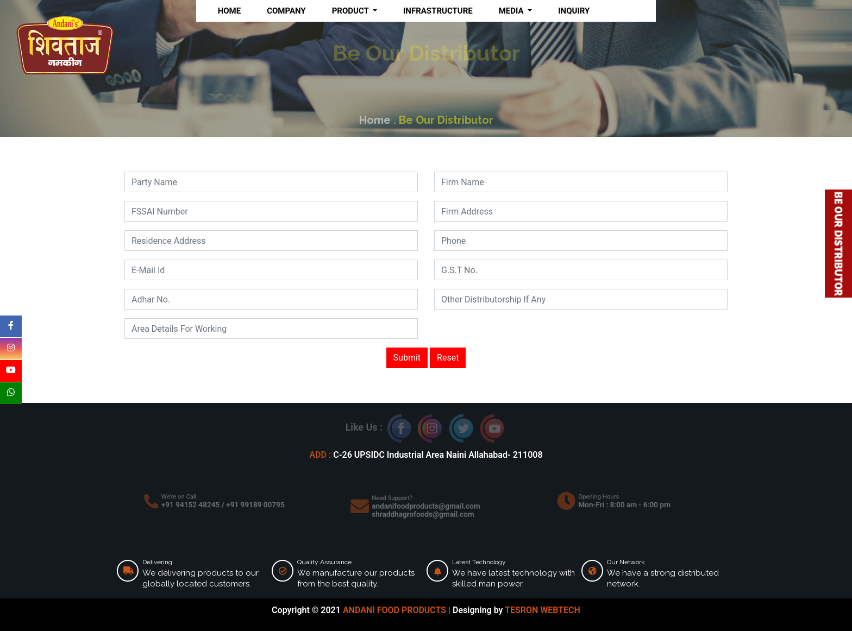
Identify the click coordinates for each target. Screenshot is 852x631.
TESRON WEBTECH (542, 610)
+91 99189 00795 (251, 504)
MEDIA (512, 11)
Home (376, 120)
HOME (229, 11)
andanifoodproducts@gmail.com (426, 506)
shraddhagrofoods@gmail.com (423, 513)
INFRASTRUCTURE (438, 11)
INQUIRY (574, 11)
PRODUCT (351, 11)
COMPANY (286, 11)
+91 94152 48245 (194, 504)
